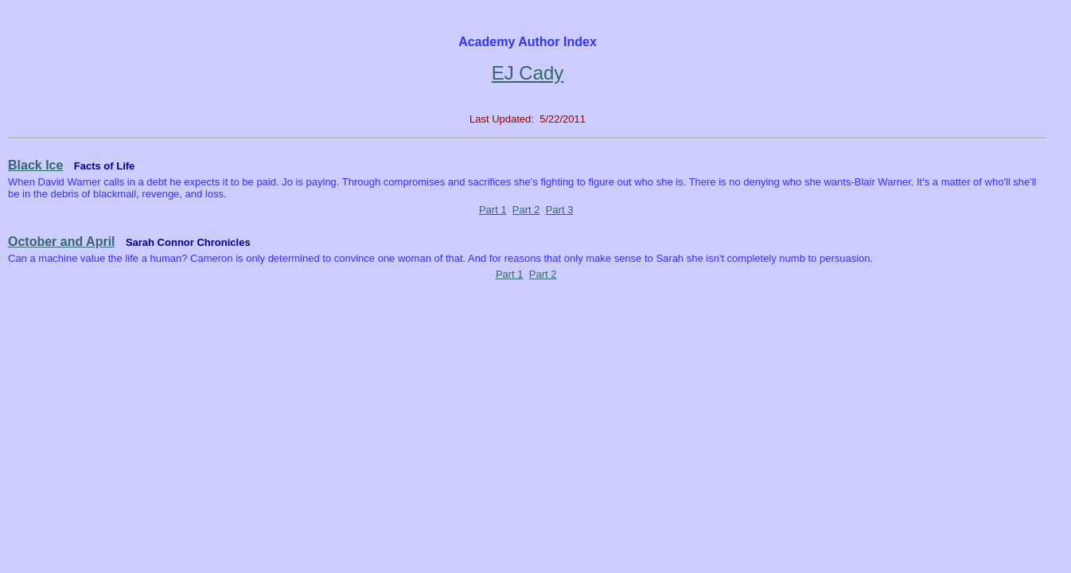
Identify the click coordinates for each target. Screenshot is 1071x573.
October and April (61, 241)
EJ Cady (528, 73)
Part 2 (526, 210)
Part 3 (560, 210)
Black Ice (35, 165)
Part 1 (493, 210)
